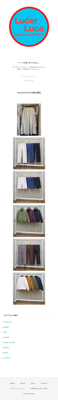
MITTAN (6, 347)
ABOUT (22, 383)
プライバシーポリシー (18, 388)
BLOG (33, 383)
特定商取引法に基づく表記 (39, 388)
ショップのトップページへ (29, 76)
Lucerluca (6, 358)
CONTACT (44, 383)
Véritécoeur (7, 322)
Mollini (5, 353)
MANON (6, 327)
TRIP (5, 332)
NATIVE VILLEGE (9, 342)
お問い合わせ (29, 80)
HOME (12, 383)
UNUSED (6, 337)
